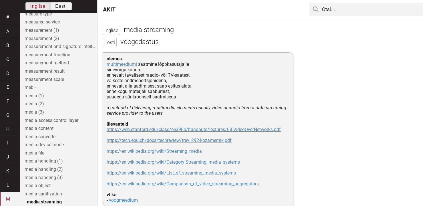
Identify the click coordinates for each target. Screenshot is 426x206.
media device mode (44, 144)
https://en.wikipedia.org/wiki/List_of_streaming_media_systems (171, 173)
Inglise (37, 6)
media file (34, 153)
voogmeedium (123, 200)
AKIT (109, 9)
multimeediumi (122, 64)
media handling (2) (44, 169)
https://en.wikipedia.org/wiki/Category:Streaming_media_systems (173, 162)
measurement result (45, 71)
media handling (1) (44, 161)
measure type (38, 14)
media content (39, 128)
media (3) (34, 112)
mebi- (30, 87)
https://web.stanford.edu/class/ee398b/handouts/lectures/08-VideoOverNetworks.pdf (194, 129)
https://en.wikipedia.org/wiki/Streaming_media (154, 151)
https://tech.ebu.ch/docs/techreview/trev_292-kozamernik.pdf (169, 140)
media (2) (34, 103)
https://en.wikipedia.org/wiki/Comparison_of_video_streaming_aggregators (183, 184)
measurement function (47, 55)
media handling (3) (44, 177)
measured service (42, 22)
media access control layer (51, 120)
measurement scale (44, 79)
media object (38, 185)
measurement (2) (42, 38)
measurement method (47, 63)
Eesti (61, 6)
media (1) (34, 95)
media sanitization (43, 194)
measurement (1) (42, 30)
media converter (41, 136)
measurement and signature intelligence (61, 46)
